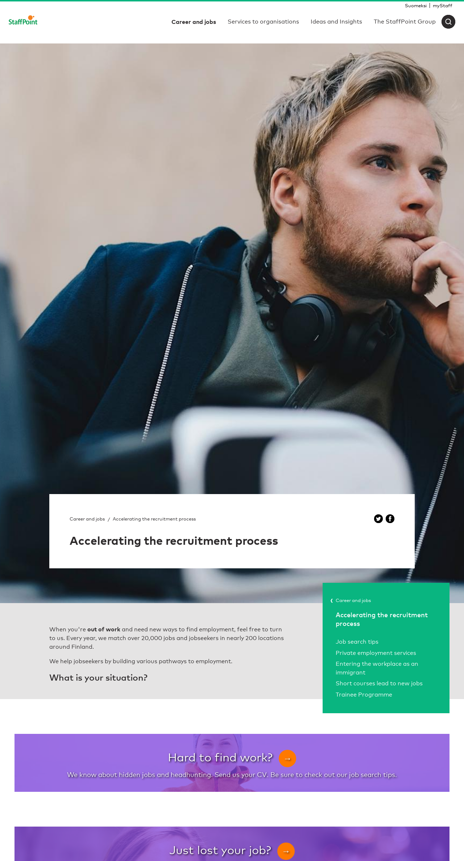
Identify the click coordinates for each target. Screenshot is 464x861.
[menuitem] (416, 5)
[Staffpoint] (23, 21)
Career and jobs (87, 519)
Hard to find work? (232, 757)
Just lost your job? (232, 850)
